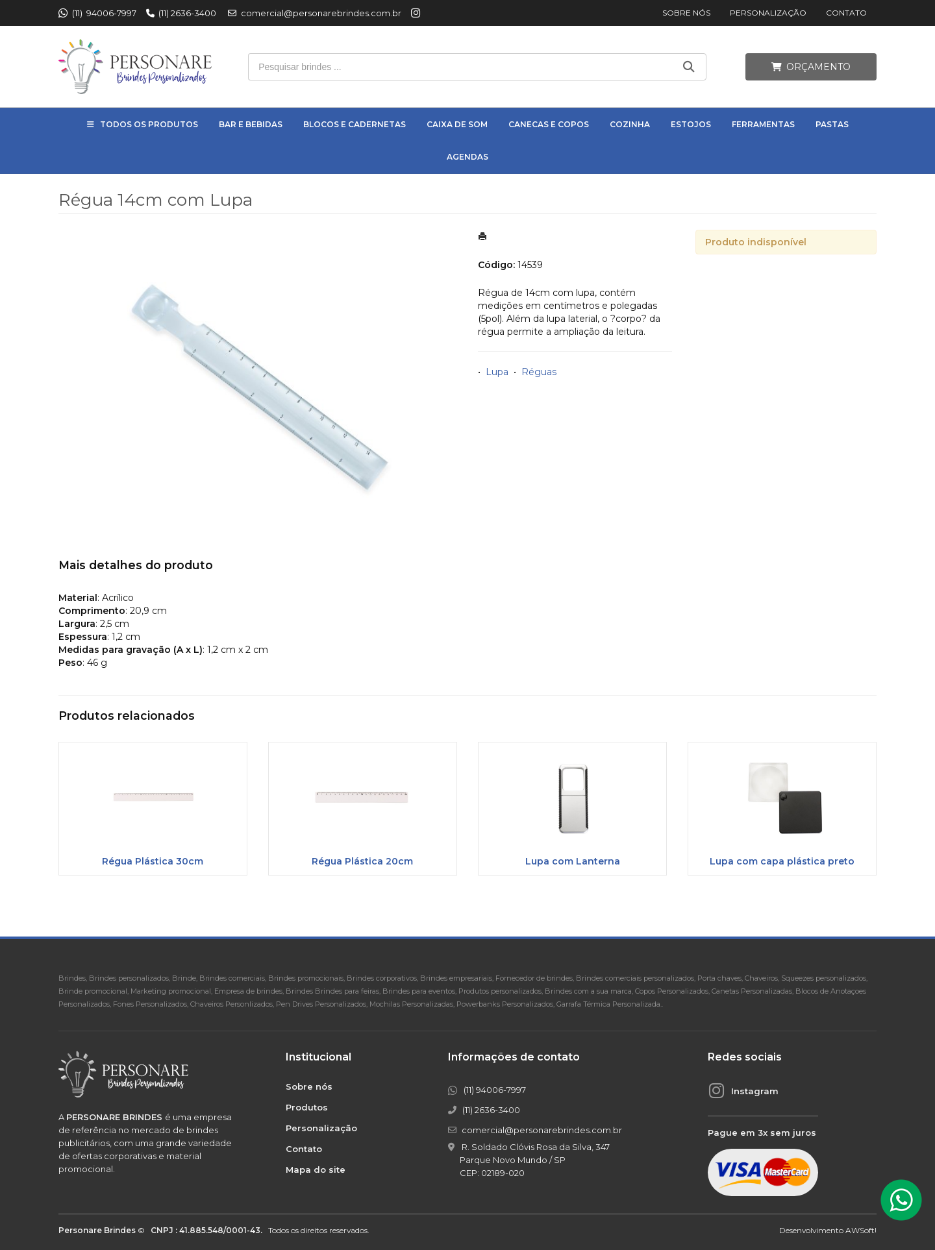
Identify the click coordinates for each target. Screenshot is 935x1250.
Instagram (755, 1091)
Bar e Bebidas (250, 124)
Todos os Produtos (149, 124)
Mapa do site (315, 1169)
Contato (846, 13)
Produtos (307, 1107)
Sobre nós (686, 13)
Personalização (768, 13)
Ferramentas (763, 124)
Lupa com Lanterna (572, 861)
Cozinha (630, 124)
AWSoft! (861, 1230)
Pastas (832, 124)
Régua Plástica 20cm (362, 861)
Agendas (467, 157)
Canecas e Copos (548, 124)
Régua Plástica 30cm (152, 861)
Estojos (691, 124)
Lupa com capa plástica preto (782, 861)
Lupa (497, 372)
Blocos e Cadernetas (354, 124)
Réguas (538, 372)
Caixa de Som (457, 124)
